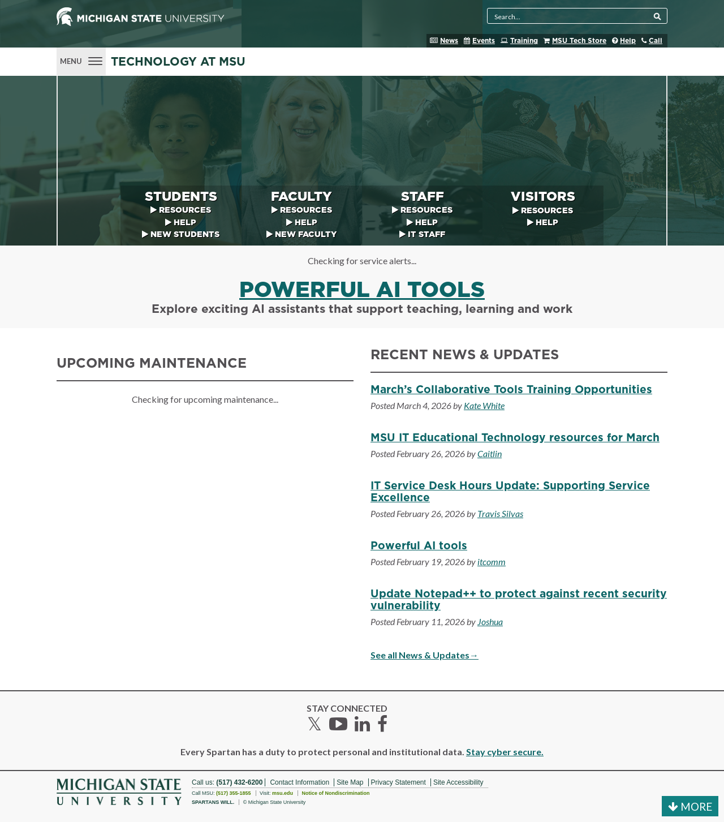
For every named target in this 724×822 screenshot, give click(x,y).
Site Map (350, 782)
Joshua (490, 621)
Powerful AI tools (362, 290)
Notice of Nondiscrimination (335, 793)
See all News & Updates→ (424, 654)
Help (628, 40)
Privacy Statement (398, 782)
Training (524, 40)
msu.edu (282, 793)
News (449, 40)
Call (655, 40)
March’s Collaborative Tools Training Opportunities (511, 390)
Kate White (484, 405)
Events (483, 40)
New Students (184, 234)
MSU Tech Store (579, 40)
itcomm (491, 561)
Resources (185, 210)
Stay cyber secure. (505, 751)
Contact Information (299, 782)
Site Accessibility (458, 782)
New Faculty (306, 234)
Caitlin (489, 453)
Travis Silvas (500, 513)
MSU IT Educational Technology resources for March (515, 438)
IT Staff (426, 234)
